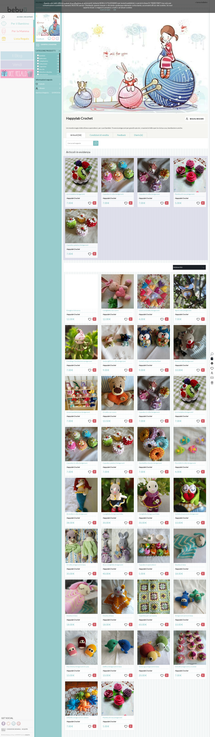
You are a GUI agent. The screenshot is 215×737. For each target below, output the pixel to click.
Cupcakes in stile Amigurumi (113, 194)
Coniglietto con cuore (110, 310)
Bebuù (3, 729)
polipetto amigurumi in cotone (77, 718)
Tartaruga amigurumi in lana (149, 667)
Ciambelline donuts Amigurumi (150, 463)
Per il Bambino (20, 23)
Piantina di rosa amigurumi (184, 194)
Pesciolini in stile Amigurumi (185, 463)
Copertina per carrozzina (148, 616)
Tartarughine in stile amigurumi (114, 361)
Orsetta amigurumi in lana (76, 565)
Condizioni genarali (14, 729)
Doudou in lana (72, 616)
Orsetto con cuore (109, 412)
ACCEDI (20, 17)
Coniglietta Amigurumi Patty (149, 514)
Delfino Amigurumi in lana (112, 667)
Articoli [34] (75, 135)
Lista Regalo (21, 38)
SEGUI (197, 119)
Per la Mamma (20, 31)
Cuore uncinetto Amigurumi (149, 310)
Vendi (3, 730)
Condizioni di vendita (99, 135)
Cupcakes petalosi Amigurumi (77, 245)
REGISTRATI (28, 17)
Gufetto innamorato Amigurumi (186, 514)
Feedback (121, 135)
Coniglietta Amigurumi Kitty (113, 514)
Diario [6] (138, 135)
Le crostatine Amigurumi (76, 194)
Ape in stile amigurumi (183, 310)
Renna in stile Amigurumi (184, 361)
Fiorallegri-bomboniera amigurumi (79, 361)
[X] (59, 51)
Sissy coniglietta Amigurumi (113, 565)
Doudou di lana (108, 616)
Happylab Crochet (73, 198)
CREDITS (27, 735)
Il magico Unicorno (73, 310)
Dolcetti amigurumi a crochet (185, 667)
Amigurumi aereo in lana (184, 616)
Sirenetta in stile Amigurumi (77, 514)
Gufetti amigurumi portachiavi (150, 361)
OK (114, 10)
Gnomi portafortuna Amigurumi (78, 412)
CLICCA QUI (105, 10)
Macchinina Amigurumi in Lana (78, 667)
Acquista (25, 729)
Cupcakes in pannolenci (147, 565)
